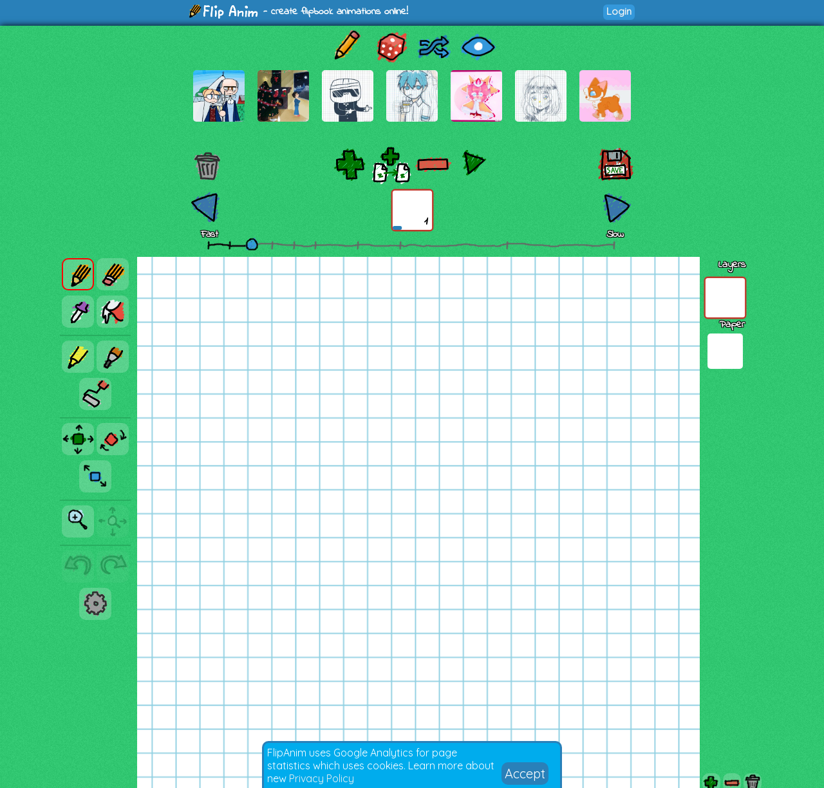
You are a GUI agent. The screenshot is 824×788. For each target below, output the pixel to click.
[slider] (251, 244)
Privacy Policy (321, 778)
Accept (525, 773)
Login (619, 11)
